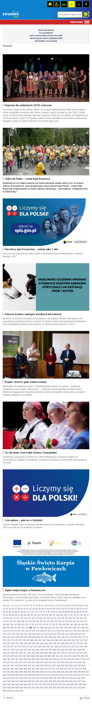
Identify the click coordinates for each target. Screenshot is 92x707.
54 (66, 608)
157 (63, 621)
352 (71, 649)
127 (36, 618)
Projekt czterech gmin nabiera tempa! (26, 381)
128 (40, 618)
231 (87, 630)
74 (38, 612)
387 (45, 656)
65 (13, 612)
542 (79, 678)
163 (85, 621)
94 (10, 615)
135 (66, 618)
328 (56, 646)
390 (57, 656)
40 (25, 608)
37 (16, 608)
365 (42, 653)
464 (21, 668)
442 (12, 665)
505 (17, 675)
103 (39, 615)
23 (60, 605)
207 (78, 627)
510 (37, 675)
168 (19, 624)
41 (28, 608)
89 (80, 612)
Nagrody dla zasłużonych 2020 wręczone (28, 105)
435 (67, 662)
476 (69, 668)
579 (64, 684)
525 (9, 678)
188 (4, 627)
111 (68, 615)
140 (85, 618)
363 (33, 653)
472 (53, 668)
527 (17, 678)
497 (71, 671)
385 (37, 656)
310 (71, 643)
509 (34, 675)
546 (13, 681)
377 (4, 656)
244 (54, 634)
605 (4, 690)
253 (9, 637)
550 (29, 681)
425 (25, 662)
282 (40, 640)
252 (4, 637)
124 (25, 618)
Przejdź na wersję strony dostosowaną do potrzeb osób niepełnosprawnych (56, 4)
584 (84, 684)
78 (49, 612)
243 (50, 634)
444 (21, 665)
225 (62, 630)
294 (4, 643)
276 (16, 640)
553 (42, 681)
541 (75, 678)
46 (42, 608)
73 (35, 612)
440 (4, 665)
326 (48, 646)
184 (75, 624)
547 (17, 681)
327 (52, 646)
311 (74, 643)
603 (79, 687)
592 (33, 687)
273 (4, 640)
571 (33, 684)
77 (46, 612)
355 (83, 649)
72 (33, 612)
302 (37, 643)
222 (49, 630)
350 (63, 649)
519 (71, 675)
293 (85, 640)
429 (42, 662)
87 (75, 612)
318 (15, 646)
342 (29, 649)
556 (54, 681)
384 (32, 656)
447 (33, 665)
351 (66, 649)
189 (8, 627)
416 (76, 659)
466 (29, 668)
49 (51, 608)
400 (13, 659)
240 (38, 634)
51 (57, 608)
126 (33, 618)
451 (50, 665)
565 (9, 684)
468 (37, 668)
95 (13, 615)
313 (81, 643)
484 (17, 671)
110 (65, 615)
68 (22, 612)
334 (81, 646)
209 (86, 627)
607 (13, 690)
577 (56, 684)
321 (27, 646)
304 (46, 643)
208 (82, 627)
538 (63, 678)
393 (70, 656)
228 (74, 630)
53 (63, 608)
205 (70, 627)
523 (87, 675)
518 (67, 675)
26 (69, 605)
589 (21, 687)
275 (12, 640)
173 (36, 624)
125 (29, 618)
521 (79, 675)
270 (79, 637)
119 (7, 618)
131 (51, 618)
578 (60, 684)
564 (4, 684)
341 (25, 649)
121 (14, 618)
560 (71, 681)
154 (52, 621)
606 (9, 690)
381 (20, 656)
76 (43, 612)
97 (19, 615)
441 (8, 665)
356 (4, 653)
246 (63, 634)
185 (79, 624)
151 (41, 621)
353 (75, 649)
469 (42, 668)
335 (85, 646)
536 (54, 678)
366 (46, 653)
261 (42, 637)
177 (50, 624)
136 (70, 618)
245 (59, 634)
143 (11, 621)
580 (68, 684)
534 (46, 678)
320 (23, 646)
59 (80, 608)
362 (29, 653)
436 (71, 662)
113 (74, 615)
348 (54, 649)
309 (67, 643)
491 (45, 671)
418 (83, 659)
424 (21, 662)
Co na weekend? (46, 33)
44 (36, 608)
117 (87, 615)
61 (86, 608)
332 (72, 646)
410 (54, 659)
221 (45, 630)
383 (28, 656)
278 (23, 640)
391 (61, 656)
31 (84, 605)
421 (8, 662)
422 (12, 662)
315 (4, 646)
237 (25, 634)
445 (25, 665)
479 (80, 668)
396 (82, 656)
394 (74, 656)
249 (75, 634)
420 (4, 662)
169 (22, 624)
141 (4, 621)
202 (57, 627)
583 (80, 684)
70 (28, 612)
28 (75, 605)
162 (81, 621)
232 (4, 634)
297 (17, 643)
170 (26, 624)
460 (4, 668)
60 (83, 608)
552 (37, 681)
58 (77, 608)
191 (15, 627)
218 (33, 630)
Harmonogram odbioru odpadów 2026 (46, 38)
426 (29, 662)
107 (54, 615)
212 (11, 630)
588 (17, 687)
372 (70, 653)
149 (33, 621)
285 (52, 640)
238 (29, 634)
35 (10, 608)
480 (84, 668)
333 (77, 646)
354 (79, 649)
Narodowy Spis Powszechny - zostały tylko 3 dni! (31, 249)
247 (67, 634)
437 (75, 662)
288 (65, 640)
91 (86, 612)
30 (81, 605)
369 (58, 653)
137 (73, 618)
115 (81, 615)
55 (69, 608)
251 (83, 634)
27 (72, 605)
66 (16, 612)
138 (77, 618)
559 (67, 681)
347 (50, 649)
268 (71, 637)
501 (87, 671)
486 (25, 671)
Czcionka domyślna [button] (71, 4)
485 (21, 671)
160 (74, 621)
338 (13, 649)
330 (64, 646)
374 (77, 653)
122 (18, 618)
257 (25, 637)
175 (43, 624)
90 (83, 612)
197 (37, 627)
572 (37, 684)
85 (69, 612)
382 (24, 656)
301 (33, 643)
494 (58, 671)
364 (37, 653)
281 (35, 640)
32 (87, 605)
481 (4, 671)
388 (49, 656)
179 (57, 624)
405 (34, 659)
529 (25, 678)
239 (34, 634)
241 (42, 634)
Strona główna (50, 4)
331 (68, 646)
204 (66, 627)
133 (58, 618)
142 (7, 621)
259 (34, 637)
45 (39, 608)
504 (13, 675)
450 (46, 665)
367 (50, 653)
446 (29, 665)
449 (42, 665)
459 (83, 665)
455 (67, 665)
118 (4, 618)
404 (29, 659)
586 (9, 687)
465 (25, 668)
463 (17, 668)
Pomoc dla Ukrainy (46, 30)
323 (35, 646)
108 (57, 615)
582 (76, 684)
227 (70, 630)
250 (79, 634)
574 (44, 684)
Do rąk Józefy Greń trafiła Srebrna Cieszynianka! (31, 452)
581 (72, 684)
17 (44, 605)
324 (39, 646)
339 (17, 649)
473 (57, 668)
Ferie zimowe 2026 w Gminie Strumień (46, 35)
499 (79, 671)
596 (50, 687)
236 (21, 634)
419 (87, 659)
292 (81, 640)
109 (61, 615)
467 (33, 668)
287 (60, 640)
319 (19, 646)
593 (37, 687)
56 (72, 608)
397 (86, 656)
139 (81, 618)
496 (67, 671)
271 (83, 637)
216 (26, 630)
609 (21, 690)
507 (25, 675)
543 (83, 678)
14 (37, 605)
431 (50, 662)
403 (25, 659)
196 (34, 627)
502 (4, 675)
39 (22, 608)
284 (48, 640)
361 (25, 653)
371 (66, 653)
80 (54, 612)
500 (83, 671)
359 (17, 653)
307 (58, 643)
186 (82, 624)
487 (29, 671)
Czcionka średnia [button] (78, 4)
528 (21, 678)
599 (63, 687)
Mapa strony (64, 4)
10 (27, 605)
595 (46, 687)
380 (16, 656)
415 (72, 659)
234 (13, 634)
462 (12, 668)
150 (37, 621)
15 (39, 605)
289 (69, 640)
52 (60, 608)
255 (17, 637)
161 (78, 621)
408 (46, 659)
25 (66, 605)
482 (8, 671)
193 (22, 627)
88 (77, 612)
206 (74, 627)
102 (35, 615)
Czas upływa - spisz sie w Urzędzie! (24, 520)
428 (37, 662)
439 (83, 662)
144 (15, 621)
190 (11, 627)
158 (67, 621)
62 (4, 612)
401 (17, 659)
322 (31, 646)
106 (50, 615)
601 (71, 687)
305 (50, 643)
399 (9, 659)
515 (56, 675)
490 (42, 671)
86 (72, 612)
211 (7, 630)
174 (40, 624)
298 (21, 643)
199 (45, 627)
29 (78, 605)
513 (48, 675)
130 (48, 618)
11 (29, 605)
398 (4, 659)
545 (9, 681)
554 (46, 681)
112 (71, 615)
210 (4, 630)
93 (7, 615)
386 (41, 656)
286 (56, 640)
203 (61, 627)
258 (29, 637)
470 (46, 668)
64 (10, 612)
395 (78, 656)
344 (37, 649)
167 (15, 624)
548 (21, 681)
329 (60, 646)
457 (75, 665)
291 (77, 640)
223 (54, 630)
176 (46, 624)
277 (19, 640)
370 (62, 653)
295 (9, 643)
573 (40, 684)
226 (66, 630)
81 (57, 612)
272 (87, 637)
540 (71, 678)
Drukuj (86, 697)
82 (60, 612)
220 (41, 630)
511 (41, 675)
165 (8, 624)
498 (75, 671)
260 (38, 637)
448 (37, 665)
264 (54, 637)
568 (21, 684)
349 (58, 649)
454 (62, 665)
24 (63, 605)
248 (71, 634)
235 (17, 634)
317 (11, 646)
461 (8, 668)
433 (58, 662)
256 (21, 637)
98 (22, 615)
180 (60, 624)
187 (86, 624)
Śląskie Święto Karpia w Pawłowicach (25, 590)
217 (30, 630)
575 (48, 684)
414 (69, 659)
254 (13, 637)
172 (33, 624)
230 (83, 630)
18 (47, 605)
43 (33, 608)
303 (42, 643)
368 (54, 653)
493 (54, 671)
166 (11, 624)
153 (48, 621)
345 (42, 649)
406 (38, 659)
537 (58, 678)
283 (44, 640)
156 (59, 621)
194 (26, 627)
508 (29, 675)
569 (25, 684)
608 (17, 690)
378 (8, 656)
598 (58, 687)
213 (15, 630)
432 (54, 662)
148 (30, 621)
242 (46, 634)
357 (8, 653)
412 (61, 659)
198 (41, 627)
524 (4, 678)
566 (13, 684)
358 (13, 653)
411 (57, 659)
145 (19, 621)
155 (56, 621)
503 (9, 675)
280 (32, 640)
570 (29, 684)
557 (58, 681)
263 (50, 637)
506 (21, 675)
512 (45, 675)
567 (17, 684)
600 (67, 687)
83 (63, 612)
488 (33, 671)
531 (33, 678)
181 (64, 624)
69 (25, 612)
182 (67, 624)
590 (25, 687)
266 (63, 637)
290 (73, 640)
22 (57, 605)
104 (42, 615)
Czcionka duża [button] (86, 4)
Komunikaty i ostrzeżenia (46, 41)
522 (83, 675)
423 (17, 662)
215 (22, 630)
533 (42, 678)
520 (75, 675)
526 (13, 678)
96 (16, 615)
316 (8, 646)
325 (44, 646)
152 (44, 621)
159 (70, 621)
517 (63, 675)
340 (21, 649)
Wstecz (9, 697)
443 (17, 665)
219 (37, 630)
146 (22, 621)
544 (4, 681)
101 (31, 615)
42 (30, 608)
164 (4, 624)
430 (46, 662)
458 (79, 665)
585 (4, 687)
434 (62, 662)
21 (55, 605)
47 (45, 608)
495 (62, 671)
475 (65, 668)
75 (41, 612)
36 (13, 608)
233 (9, 634)
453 (58, 665)
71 (30, 612)
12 (31, 605)
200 (49, 627)
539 (67, 678)
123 (21, 618)
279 (27, 640)
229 (79, 630)
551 (33, 681)
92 (4, 615)
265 (59, 637)
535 (50, 678)
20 (52, 605)
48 (48, 608)
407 (42, 659)
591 (29, 687)
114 (77, 615)
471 (49, 668)
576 (52, 684)
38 (19, 608)
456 (71, 665)
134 (62, 618)
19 (49, 605)
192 (19, 627)
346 (46, 649)
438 (79, 662)
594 (42, 687)
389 (53, 656)
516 (60, 675)
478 (76, 668)
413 (65, 659)
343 (33, 649)
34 (7, 608)
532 (37, 678)
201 (53, 627)
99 (25, 615)
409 (50, 659)
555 (50, 681)
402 (21, 659)
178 (53, 624)
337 (8, 649)
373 (74, 653)
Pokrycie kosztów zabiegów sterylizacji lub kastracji (33, 314)
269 (75, 637)
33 (4, 608)
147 (26, 621)
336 (4, 649)
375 (81, 653)
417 (80, 659)
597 (54, 687)
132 (55, 618)
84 (66, 612)
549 (25, 681)
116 (84, 615)
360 (21, 653)
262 (46, 637)
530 (29, 678)
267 (67, 637)
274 (8, 640)
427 (33, 662)
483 (12, 671)
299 (25, 643)
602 (75, 687)
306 (54, 643)
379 (12, 656)
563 (83, 681)
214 (19, 630)
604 (83, 687)
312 (78, 643)
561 (75, 681)
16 (42, 605)
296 (13, 643)
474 (61, 668)
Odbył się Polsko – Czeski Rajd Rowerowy (27, 178)
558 (63, 681)
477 (72, 668)
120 (11, 618)
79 (51, 612)
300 (29, 643)
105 (46, 615)
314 (85, 643)
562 (79, 681)
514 (52, 675)
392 (65, 656)
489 (37, 671)
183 (71, 624)
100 (28, 615)
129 (44, 618)
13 (34, 605)
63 (7, 612)
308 (63, 643)
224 (58, 630)
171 (30, 624)
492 (50, 671)
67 (19, 612)
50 (54, 608)
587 (13, 687)
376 (85, 653)
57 (75, 608)
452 (54, 665)
